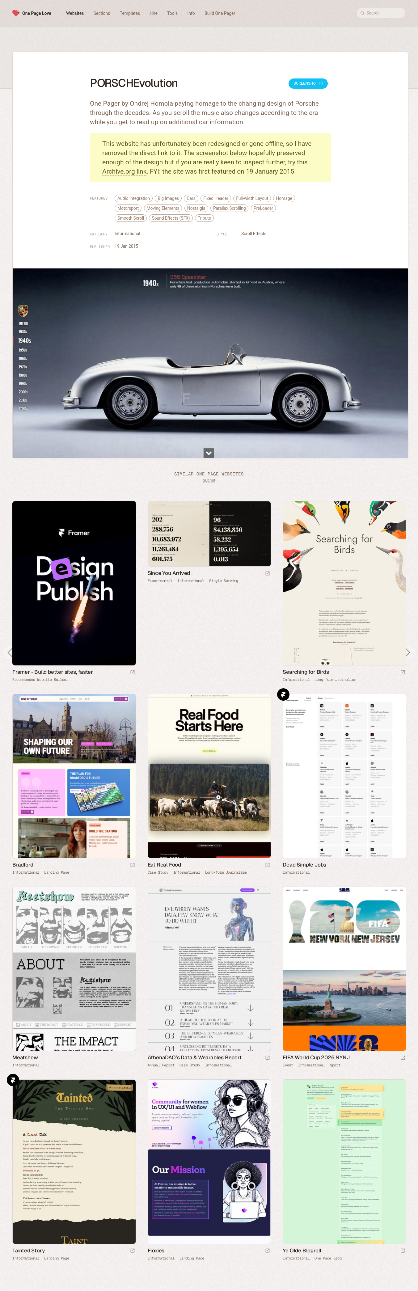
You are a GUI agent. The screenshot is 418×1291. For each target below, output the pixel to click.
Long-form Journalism (335, 679)
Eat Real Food (164, 864)
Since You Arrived (169, 573)
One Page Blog (328, 1258)
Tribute (204, 218)
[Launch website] (267, 574)
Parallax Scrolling (229, 208)
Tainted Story (28, 1250)
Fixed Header (215, 198)
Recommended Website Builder (40, 679)
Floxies (156, 1250)
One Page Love (36, 13)
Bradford (22, 864)
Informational (127, 233)
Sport (335, 1065)
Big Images (168, 198)
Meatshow (25, 1057)
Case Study (158, 872)
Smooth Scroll (130, 218)
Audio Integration (133, 198)
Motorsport (128, 208)
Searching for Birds (306, 672)
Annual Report (161, 1065)
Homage (284, 198)
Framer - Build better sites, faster (52, 672)
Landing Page (56, 872)
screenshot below (221, 153)
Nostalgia (196, 208)
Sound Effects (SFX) (171, 218)
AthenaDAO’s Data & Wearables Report (195, 1057)
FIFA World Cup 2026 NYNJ (316, 1057)
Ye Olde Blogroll (302, 1250)
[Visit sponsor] (132, 672)
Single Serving (223, 581)
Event (288, 1065)
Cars (191, 198)
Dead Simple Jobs (304, 864)
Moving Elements (163, 208)
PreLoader (263, 208)
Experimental (160, 581)
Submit (209, 480)
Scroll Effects (253, 233)
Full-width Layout (252, 198)
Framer (283, 694)
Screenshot (308, 83)
